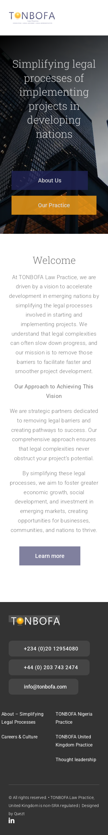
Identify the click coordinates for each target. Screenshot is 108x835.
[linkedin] (11, 820)
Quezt (19, 813)
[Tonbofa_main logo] (32, 13)
